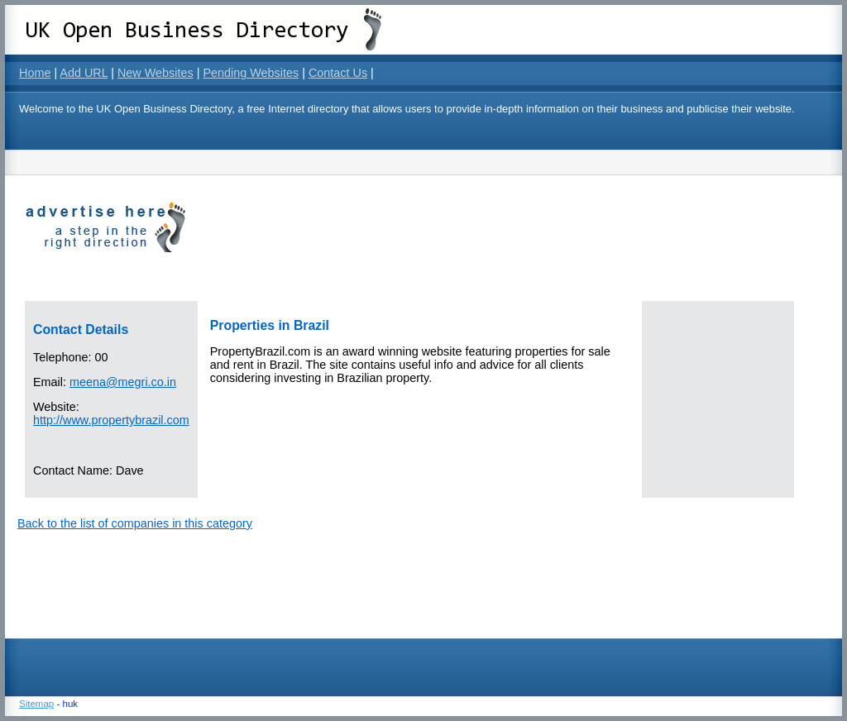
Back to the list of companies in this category (134, 523)
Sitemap (36, 704)
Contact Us (338, 72)
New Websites (155, 72)
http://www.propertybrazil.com (111, 420)
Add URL (84, 72)
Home (34, 72)
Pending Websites (251, 72)
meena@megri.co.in (122, 382)
